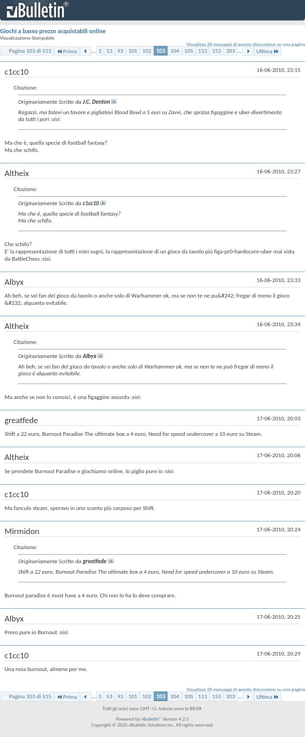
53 (109, 50)
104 (174, 50)
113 (202, 50)
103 (160, 50)
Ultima (267, 51)
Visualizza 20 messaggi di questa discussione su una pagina (246, 44)
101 (133, 50)
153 (216, 50)
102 (146, 50)
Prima (66, 51)
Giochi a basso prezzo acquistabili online (53, 31)
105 (188, 50)
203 (230, 50)
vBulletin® (151, 719)
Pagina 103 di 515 (30, 50)
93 (120, 50)
